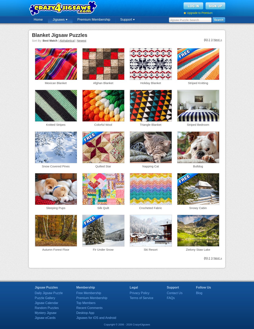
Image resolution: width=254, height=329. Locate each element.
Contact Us (175, 293)
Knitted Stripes (55, 124)
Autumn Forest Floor (55, 249)
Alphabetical (67, 40)
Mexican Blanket (56, 83)
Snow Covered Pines (56, 166)
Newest (81, 40)
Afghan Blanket (103, 83)
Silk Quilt (103, 208)
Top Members (85, 303)
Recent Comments (89, 308)
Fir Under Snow (103, 249)
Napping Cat (150, 166)
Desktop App (85, 313)
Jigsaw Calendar (46, 303)
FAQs (171, 298)
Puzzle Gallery (45, 298)
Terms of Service (141, 298)
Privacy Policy (139, 293)
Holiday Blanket (150, 83)
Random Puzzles (47, 308)
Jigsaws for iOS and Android (96, 317)
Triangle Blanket (150, 124)
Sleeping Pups (55, 208)
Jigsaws (60, 19)
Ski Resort (150, 249)
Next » (218, 39)
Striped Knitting (198, 83)
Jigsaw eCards (45, 317)
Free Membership (88, 293)
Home (38, 19)
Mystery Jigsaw (45, 313)
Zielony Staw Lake (198, 249)
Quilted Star (103, 166)
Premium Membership (93, 19)
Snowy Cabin (198, 208)
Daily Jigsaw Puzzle (49, 293)
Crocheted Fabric (150, 208)
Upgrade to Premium (200, 12)
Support (127, 19)
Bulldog (198, 166)
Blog (199, 293)
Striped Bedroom (198, 124)
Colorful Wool (103, 124)
